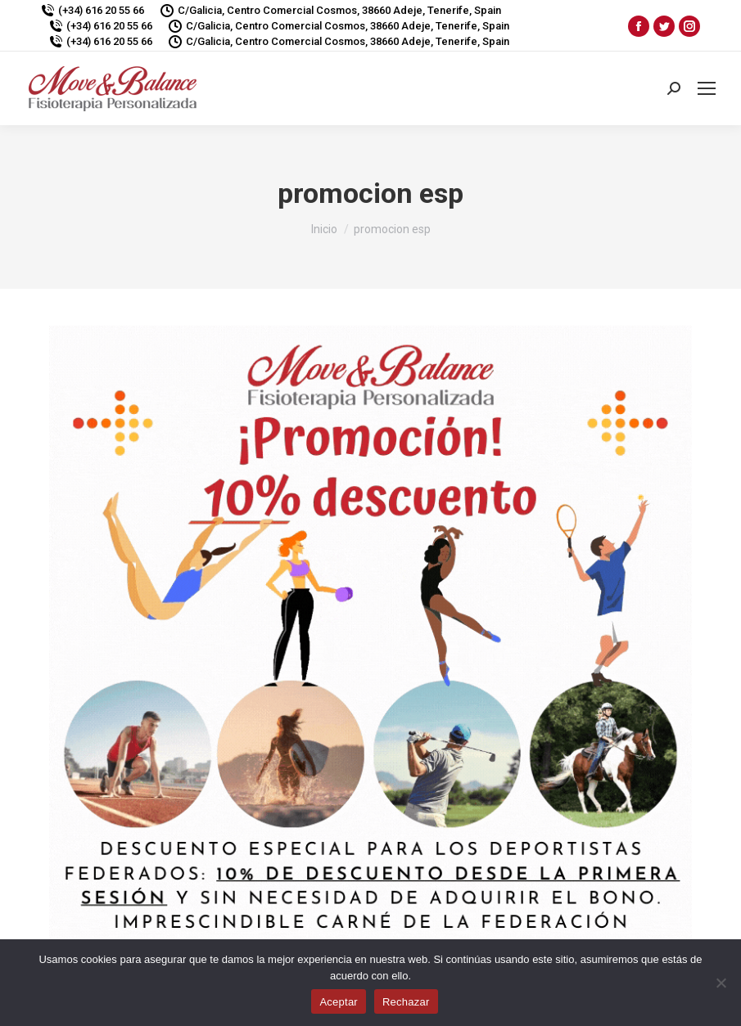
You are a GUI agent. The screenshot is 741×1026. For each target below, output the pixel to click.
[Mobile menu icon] (706, 88)
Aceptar (338, 1002)
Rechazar (406, 1002)
